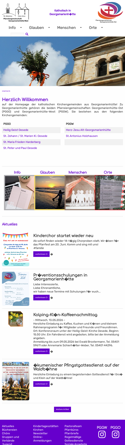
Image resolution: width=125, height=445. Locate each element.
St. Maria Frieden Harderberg (21, 142)
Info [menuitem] (12, 27)
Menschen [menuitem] (66, 27)
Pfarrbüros (71, 429)
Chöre (6, 433)
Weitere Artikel (62, 409)
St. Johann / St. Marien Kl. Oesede (25, 136)
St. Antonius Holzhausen (82, 136)
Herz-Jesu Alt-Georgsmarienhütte (88, 130)
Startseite (6, 91)
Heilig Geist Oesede (15, 130)
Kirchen (38, 429)
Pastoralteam (73, 426)
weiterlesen (41, 254)
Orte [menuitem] (93, 27)
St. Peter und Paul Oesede (20, 148)
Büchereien (9, 429)
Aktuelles (8, 426)
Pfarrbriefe (72, 433)
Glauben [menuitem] (36, 27)
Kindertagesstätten (45, 426)
